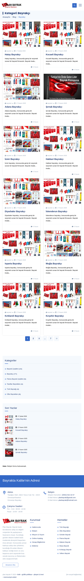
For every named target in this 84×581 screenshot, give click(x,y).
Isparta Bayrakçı (13, 263)
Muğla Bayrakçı (54, 263)
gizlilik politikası (27, 574)
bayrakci (9, 51)
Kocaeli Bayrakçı (54, 54)
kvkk (18, 574)
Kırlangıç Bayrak (65, 550)
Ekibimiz (35, 546)
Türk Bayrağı (11, 389)
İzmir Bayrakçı (12, 159)
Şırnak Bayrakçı (54, 107)
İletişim (34, 531)
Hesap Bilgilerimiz (38, 542)
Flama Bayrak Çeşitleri (15, 379)
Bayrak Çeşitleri (12, 369)
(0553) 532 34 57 (68, 495)
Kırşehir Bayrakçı (55, 316)
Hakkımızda (36, 527)
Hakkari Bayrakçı (54, 159)
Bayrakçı (10, 374)
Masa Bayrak (64, 546)
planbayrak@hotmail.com (68, 500)
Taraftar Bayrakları (13, 384)
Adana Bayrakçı (13, 107)
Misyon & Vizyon (38, 535)
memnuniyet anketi (10, 577)
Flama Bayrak (64, 538)
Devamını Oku (10, 565)
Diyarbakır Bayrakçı (15, 211)
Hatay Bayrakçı (12, 54)
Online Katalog (37, 538)
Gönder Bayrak (64, 535)
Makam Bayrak (64, 542)
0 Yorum (34, 67)
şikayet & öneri (39, 574)
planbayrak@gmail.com (67, 497)
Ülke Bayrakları (12, 394)
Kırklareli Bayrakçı (14, 316)
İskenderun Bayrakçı (56, 211)
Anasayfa (6, 17)
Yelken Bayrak (64, 553)
